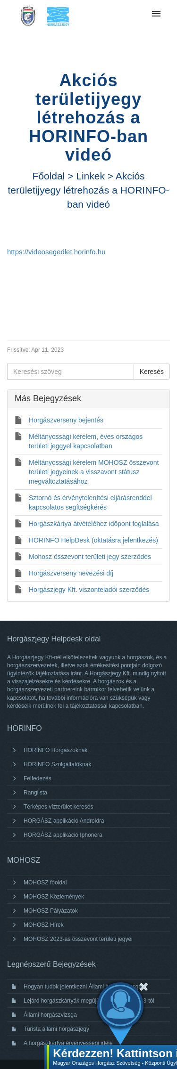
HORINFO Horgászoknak (55, 750)
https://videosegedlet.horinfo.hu (56, 252)
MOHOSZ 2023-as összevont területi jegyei (78, 939)
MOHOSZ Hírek (44, 925)
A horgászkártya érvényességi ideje (68, 1043)
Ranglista (35, 792)
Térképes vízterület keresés (58, 806)
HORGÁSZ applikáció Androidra (64, 821)
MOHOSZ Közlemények (54, 896)
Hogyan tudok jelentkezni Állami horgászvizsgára (85, 986)
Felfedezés (37, 778)
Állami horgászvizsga (50, 1015)
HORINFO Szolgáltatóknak (57, 764)
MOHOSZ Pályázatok (51, 910)
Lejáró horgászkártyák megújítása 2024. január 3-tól (89, 1000)
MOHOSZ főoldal (45, 882)
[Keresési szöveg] (70, 372)
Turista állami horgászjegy (56, 1029)
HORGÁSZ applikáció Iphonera (63, 835)
